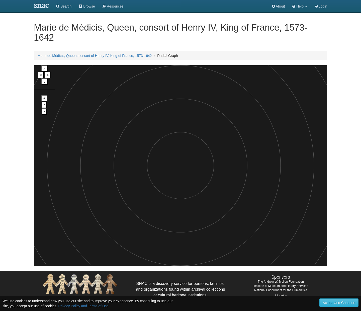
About (278, 6)
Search (63, 6)
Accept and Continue (339, 303)
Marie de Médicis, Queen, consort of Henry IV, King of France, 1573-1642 (95, 56)
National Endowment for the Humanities (280, 290)
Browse (87, 6)
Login (321, 6)
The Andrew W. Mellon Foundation (281, 281)
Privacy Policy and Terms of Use (83, 306)
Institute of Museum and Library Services (280, 286)
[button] (300, 6)
